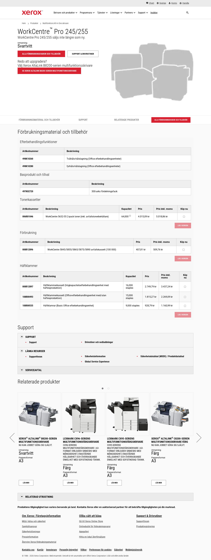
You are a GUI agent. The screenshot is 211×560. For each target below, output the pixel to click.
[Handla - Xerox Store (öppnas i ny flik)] (184, 3)
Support (33, 342)
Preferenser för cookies (100, 550)
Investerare (51, 550)
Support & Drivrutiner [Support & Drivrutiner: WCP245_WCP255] (83, 54)
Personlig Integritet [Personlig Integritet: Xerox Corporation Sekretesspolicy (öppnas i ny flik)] (68, 550)
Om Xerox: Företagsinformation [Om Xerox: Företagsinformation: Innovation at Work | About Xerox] (41, 516)
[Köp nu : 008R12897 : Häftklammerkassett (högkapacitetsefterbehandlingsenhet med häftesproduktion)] (185, 287)
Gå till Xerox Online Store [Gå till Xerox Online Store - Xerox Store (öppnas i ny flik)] (91, 521)
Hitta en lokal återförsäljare (92, 536)
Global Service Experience (97, 361)
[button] (14, 437)
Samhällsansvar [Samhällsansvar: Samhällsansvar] (29, 526)
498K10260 (27, 158)
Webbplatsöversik (133, 550)
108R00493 (27, 296)
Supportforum (35, 356)
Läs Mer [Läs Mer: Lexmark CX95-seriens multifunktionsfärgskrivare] (114, 483)
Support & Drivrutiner (149, 516)
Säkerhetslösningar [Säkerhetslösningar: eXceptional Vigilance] (31, 531)
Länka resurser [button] (35, 351)
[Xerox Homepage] (32, 13)
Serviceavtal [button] (33, 370)
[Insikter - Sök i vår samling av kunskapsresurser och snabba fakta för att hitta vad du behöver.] (154, 13)
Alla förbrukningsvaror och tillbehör (41, 54)
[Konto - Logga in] (173, 3)
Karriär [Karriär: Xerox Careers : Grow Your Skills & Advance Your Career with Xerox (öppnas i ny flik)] (40, 550)
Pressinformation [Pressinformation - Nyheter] (30, 536)
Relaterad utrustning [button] (39, 496)
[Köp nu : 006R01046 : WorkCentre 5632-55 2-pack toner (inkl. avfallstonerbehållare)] (184, 217)
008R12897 (27, 286)
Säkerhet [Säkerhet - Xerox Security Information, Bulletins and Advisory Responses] (118, 550)
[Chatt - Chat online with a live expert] (150, 3)
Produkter (34, 23)
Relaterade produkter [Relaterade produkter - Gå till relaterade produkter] (126, 119)
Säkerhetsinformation (95, 356)
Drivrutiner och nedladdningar (99, 342)
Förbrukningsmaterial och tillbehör (39, 119)
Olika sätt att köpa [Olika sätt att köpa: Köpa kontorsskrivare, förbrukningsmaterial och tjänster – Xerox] (90, 516)
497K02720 (27, 191)
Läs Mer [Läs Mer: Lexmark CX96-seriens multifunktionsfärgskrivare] (70, 483)
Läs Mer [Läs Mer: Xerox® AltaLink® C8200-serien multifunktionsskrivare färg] (158, 483)
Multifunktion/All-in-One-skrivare (55, 23)
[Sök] (187, 13)
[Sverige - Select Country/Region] (161, 3)
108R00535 (27, 305)
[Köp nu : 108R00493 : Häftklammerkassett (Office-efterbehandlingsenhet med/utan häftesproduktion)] (185, 297)
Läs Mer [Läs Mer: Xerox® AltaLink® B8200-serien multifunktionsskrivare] (26, 483)
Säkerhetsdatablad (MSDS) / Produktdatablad (162, 356)
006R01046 (27, 216)
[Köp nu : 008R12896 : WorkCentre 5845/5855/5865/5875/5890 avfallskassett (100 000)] (183, 250)
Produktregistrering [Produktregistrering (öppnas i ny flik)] (145, 526)
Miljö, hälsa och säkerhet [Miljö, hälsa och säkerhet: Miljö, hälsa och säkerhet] (34, 521)
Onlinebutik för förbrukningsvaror (94, 526)
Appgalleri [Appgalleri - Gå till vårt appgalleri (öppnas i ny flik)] (84, 531)
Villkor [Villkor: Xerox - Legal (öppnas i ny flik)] (83, 550)
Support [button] (30, 336)
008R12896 (27, 249)
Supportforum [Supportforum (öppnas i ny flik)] (142, 521)
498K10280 (27, 166)
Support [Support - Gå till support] (83, 119)
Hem (24, 23)
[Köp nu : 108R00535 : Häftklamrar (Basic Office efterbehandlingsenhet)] (185, 306)
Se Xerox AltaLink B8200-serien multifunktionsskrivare (49, 71)
